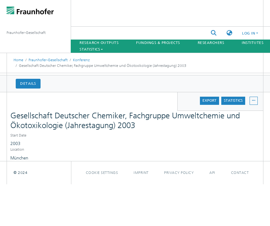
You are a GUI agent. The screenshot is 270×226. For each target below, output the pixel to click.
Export (209, 100)
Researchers (211, 42)
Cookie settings (102, 172)
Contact (240, 172)
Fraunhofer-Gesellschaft (48, 60)
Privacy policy (179, 172)
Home (18, 60)
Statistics (233, 100)
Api (212, 172)
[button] (229, 33)
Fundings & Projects (158, 42)
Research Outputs (99, 42)
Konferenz (81, 60)
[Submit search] (213, 33)
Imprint (141, 172)
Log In (248, 33)
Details (28, 83)
